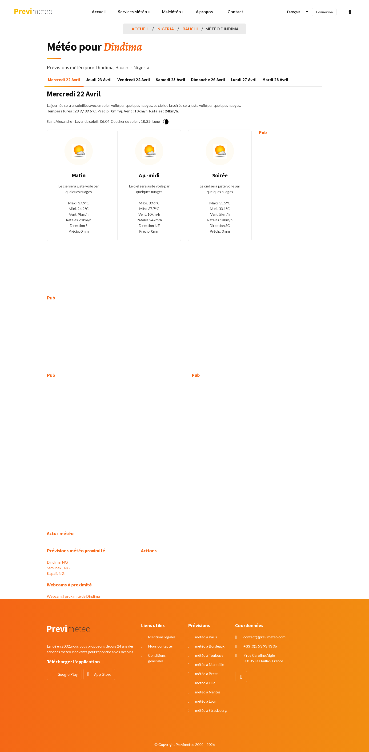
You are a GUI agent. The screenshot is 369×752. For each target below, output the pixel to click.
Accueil (98, 11)
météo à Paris (206, 637)
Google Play (68, 674)
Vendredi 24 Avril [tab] (133, 79)
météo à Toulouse (209, 655)
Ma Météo (171, 11)
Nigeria (165, 28)
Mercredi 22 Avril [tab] (64, 79)
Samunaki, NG (58, 567)
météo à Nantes (208, 692)
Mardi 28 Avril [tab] (275, 79)
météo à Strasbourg (211, 710)
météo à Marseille (209, 664)
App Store (102, 674)
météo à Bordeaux (210, 646)
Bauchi (190, 28)
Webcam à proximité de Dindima (73, 596)
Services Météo (132, 11)
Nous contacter (160, 646)
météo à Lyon (205, 701)
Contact (235, 11)
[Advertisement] (290, 211)
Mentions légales (162, 637)
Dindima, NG (57, 562)
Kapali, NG (55, 573)
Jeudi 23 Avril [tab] (99, 79)
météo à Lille (205, 682)
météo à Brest (206, 673)
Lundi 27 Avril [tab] (244, 79)
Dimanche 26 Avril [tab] (208, 79)
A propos (204, 11)
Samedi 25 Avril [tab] (170, 79)
